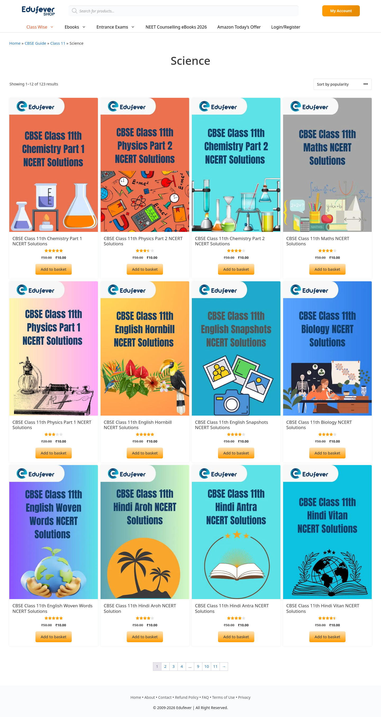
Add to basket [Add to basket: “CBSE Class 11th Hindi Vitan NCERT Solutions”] (327, 636)
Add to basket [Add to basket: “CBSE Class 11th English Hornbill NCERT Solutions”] (145, 453)
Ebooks (78, 27)
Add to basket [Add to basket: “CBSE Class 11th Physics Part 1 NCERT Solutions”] (53, 453)
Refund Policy (186, 697)
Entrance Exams (118, 27)
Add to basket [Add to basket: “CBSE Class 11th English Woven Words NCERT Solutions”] (53, 636)
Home (15, 43)
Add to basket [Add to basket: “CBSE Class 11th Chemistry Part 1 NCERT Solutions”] (53, 269)
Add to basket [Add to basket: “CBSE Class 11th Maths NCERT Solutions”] (327, 269)
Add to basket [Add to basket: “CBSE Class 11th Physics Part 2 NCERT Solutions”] (145, 269)
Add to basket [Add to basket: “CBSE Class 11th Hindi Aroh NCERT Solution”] (145, 636)
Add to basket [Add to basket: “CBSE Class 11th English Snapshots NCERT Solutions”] (236, 453)
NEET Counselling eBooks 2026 (176, 27)
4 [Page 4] (182, 666)
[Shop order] (343, 84)
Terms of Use (223, 697)
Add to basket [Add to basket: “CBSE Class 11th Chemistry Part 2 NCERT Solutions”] (236, 269)
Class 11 (57, 43)
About (149, 697)
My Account (341, 10)
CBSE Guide (35, 43)
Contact (165, 697)
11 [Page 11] (215, 666)
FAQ (205, 697)
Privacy (244, 697)
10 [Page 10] (206, 666)
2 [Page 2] (165, 666)
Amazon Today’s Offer (239, 27)
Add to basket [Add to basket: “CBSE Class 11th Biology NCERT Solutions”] (327, 453)
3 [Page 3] (174, 666)
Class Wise (42, 27)
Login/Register (285, 27)
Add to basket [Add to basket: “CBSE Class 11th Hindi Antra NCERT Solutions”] (236, 636)
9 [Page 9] (198, 666)
